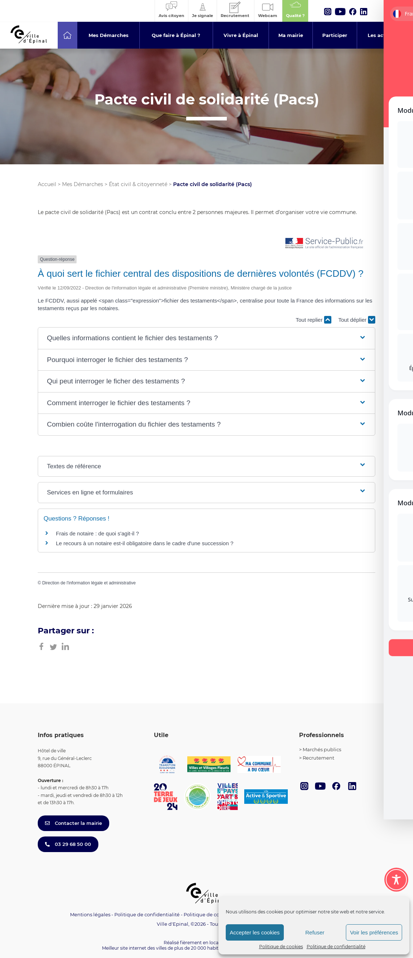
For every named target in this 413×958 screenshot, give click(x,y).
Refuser (314, 932)
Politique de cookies (281, 946)
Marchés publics (322, 749)
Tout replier (313, 320)
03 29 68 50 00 (68, 844)
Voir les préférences (374, 932)
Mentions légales (90, 914)
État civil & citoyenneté (138, 184)
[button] (206, 338)
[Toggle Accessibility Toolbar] (396, 879)
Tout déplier (356, 320)
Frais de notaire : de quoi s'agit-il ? (97, 533)
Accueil (47, 184)
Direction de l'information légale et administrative (89, 582)
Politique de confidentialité (336, 946)
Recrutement (318, 758)
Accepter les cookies (255, 932)
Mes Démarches (82, 184)
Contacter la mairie (73, 823)
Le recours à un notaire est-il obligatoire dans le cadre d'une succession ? (144, 543)
